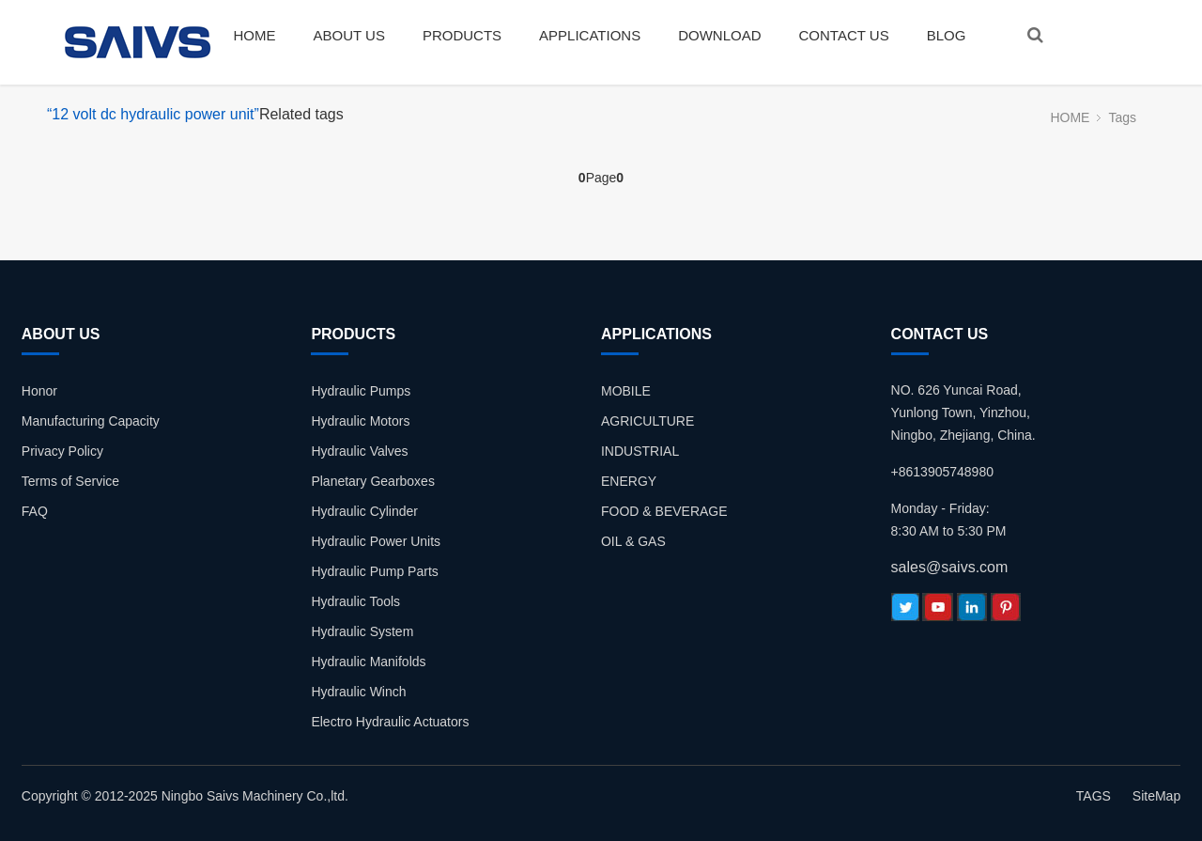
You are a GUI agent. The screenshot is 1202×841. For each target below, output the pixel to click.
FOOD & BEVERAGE (664, 511)
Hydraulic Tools (355, 601)
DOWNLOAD (719, 35)
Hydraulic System (362, 631)
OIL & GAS (633, 541)
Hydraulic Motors (360, 420)
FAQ (35, 511)
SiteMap (1156, 795)
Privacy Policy (62, 451)
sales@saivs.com (950, 567)
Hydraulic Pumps (360, 390)
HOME (255, 35)
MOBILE (626, 390)
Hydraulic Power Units (375, 541)
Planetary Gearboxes (373, 481)
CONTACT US (844, 35)
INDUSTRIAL (640, 451)
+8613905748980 (942, 471)
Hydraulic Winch (358, 691)
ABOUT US (349, 35)
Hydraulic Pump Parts (374, 571)
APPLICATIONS (589, 35)
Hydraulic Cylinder (364, 511)
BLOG (946, 35)
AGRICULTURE (647, 420)
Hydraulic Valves (359, 451)
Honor (39, 390)
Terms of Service (70, 481)
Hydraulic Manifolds (368, 661)
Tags (1122, 117)
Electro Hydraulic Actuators (390, 721)
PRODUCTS (462, 35)
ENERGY (628, 481)
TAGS (1093, 795)
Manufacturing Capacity (91, 420)
